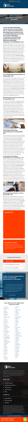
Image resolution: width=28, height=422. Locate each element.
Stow (5, 324)
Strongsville (6, 322)
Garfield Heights (18, 317)
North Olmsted (6, 338)
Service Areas (8, 389)
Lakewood (6, 358)
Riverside (5, 330)
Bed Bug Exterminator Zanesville (19, 23)
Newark (5, 340)
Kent (16, 308)
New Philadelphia (7, 341)
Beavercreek (17, 347)
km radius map (14, 225)
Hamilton (17, 312)
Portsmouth (6, 332)
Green (16, 315)
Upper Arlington (7, 317)
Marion (5, 351)
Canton (16, 341)
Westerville (6, 314)
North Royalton (7, 335)
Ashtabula (17, 354)
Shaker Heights (6, 327)
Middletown (6, 343)
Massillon (6, 347)
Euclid (16, 324)
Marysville (6, 350)
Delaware (17, 330)
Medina (5, 345)
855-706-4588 (8, 400)
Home (4, 23)
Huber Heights (17, 309)
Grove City (17, 314)
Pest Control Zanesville (9, 23)
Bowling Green (18, 344)
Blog (6, 391)
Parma (5, 334)
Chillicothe (17, 340)
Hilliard (16, 311)
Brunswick (17, 343)
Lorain (5, 354)
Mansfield (6, 353)
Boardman (17, 345)
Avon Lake (17, 350)
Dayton (16, 331)
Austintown (17, 351)
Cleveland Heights (18, 335)
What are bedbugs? (8, 261)
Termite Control (9, 383)
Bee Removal (8, 387)
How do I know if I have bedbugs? (11, 267)
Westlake (5, 312)
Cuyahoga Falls (18, 332)
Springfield (6, 325)
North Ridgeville (7, 337)
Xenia (5, 309)
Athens (16, 353)
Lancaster (6, 357)
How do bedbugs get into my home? (12, 264)
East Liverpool (17, 327)
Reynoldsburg (6, 331)
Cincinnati (17, 338)
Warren (5, 315)
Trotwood (6, 319)
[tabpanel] (14, 18)
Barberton (17, 348)
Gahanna (16, 318)
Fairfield (16, 321)
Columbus (17, 334)
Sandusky (5, 328)
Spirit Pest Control (17, 415)
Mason (5, 348)
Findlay (16, 319)
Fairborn (16, 322)
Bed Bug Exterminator (10, 385)
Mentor (5, 344)
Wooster (5, 311)
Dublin (16, 328)
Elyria (16, 325)
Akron (16, 357)
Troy (5, 318)
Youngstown (6, 308)
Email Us (7, 402)
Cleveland (17, 337)
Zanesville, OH (8, 398)
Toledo (5, 321)
